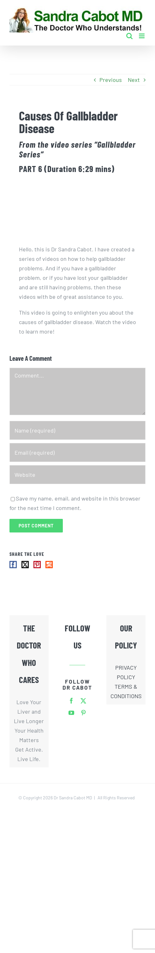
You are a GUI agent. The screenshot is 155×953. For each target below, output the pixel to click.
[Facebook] (13, 564)
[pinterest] (83, 713)
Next (134, 79)
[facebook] (71, 701)
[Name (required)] (77, 430)
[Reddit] (49, 564)
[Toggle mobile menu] (142, 36)
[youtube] (71, 713)
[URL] (77, 474)
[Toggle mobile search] (129, 36)
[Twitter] (25, 564)
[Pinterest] (37, 564)
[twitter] (83, 701)
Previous (110, 79)
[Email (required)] (77, 452)
